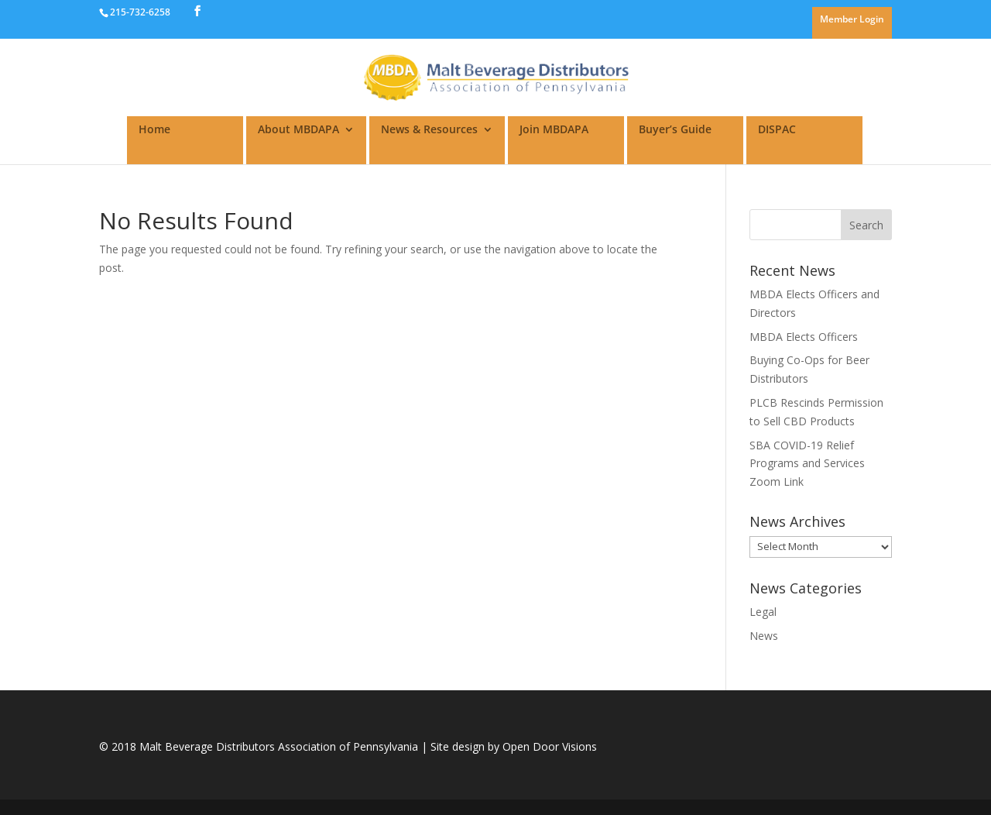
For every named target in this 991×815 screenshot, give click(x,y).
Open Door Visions (549, 746)
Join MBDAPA (554, 130)
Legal (763, 611)
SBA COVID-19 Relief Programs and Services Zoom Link (807, 464)
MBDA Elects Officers (803, 336)
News (763, 635)
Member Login (852, 20)
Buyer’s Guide (675, 130)
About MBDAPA (298, 130)
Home (154, 130)
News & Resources (429, 130)
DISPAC (777, 130)
